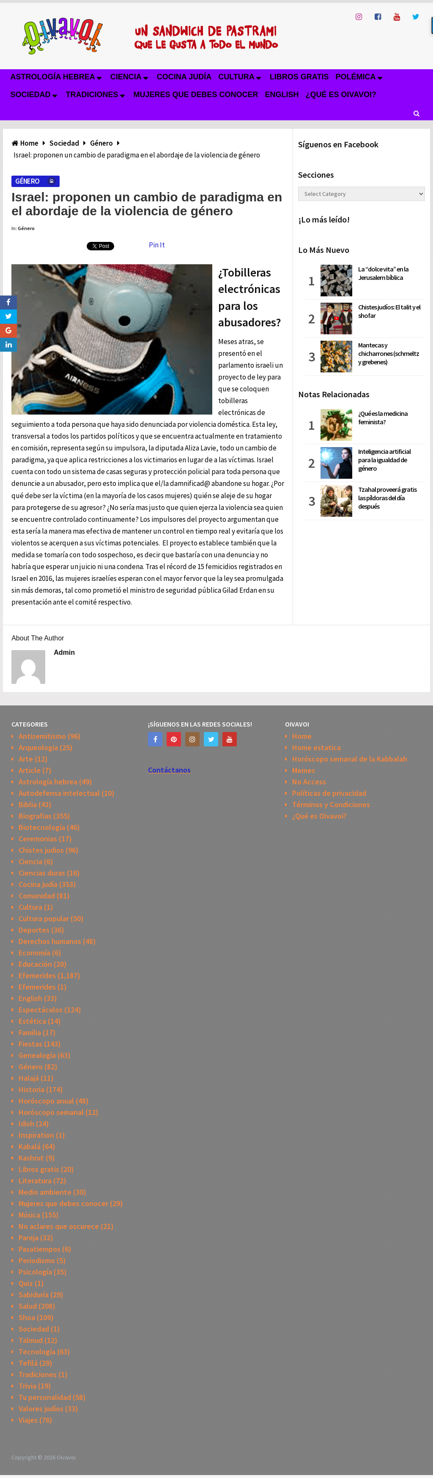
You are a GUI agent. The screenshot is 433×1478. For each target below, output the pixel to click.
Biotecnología (42, 827)
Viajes (28, 1420)
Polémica (356, 77)
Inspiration (36, 1135)
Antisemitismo (42, 736)
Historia (31, 1089)
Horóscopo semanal (51, 1112)
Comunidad (37, 895)
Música (29, 1215)
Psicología (35, 1272)
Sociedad (30, 94)
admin (64, 652)
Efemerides (37, 975)
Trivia (27, 1386)
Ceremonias (38, 838)
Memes (303, 770)
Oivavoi (66, 1457)
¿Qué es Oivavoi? (341, 94)
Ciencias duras (42, 873)
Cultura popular (44, 918)
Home (302, 736)
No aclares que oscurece (59, 1226)
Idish (26, 1123)
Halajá (29, 1078)
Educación (35, 964)
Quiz (26, 1283)
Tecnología (37, 1351)
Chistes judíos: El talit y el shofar (389, 311)
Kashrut (31, 1158)
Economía (34, 952)
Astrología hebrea (52, 77)
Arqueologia (38, 747)
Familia (30, 1032)
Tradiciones (92, 94)
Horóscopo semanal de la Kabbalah (349, 759)
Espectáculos (41, 1009)
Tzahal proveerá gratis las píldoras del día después (387, 497)
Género (27, 181)
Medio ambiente (45, 1192)
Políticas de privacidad (329, 793)
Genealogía (37, 1055)
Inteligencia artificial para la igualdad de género (384, 459)
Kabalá (30, 1146)
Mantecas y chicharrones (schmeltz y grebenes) (388, 353)
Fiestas (30, 1044)
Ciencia (126, 77)
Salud (28, 1306)
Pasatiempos (39, 1249)
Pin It (157, 244)
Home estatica (316, 747)
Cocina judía (184, 77)
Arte (26, 759)
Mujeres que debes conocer (196, 94)
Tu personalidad (45, 1397)
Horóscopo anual (46, 1101)
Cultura (236, 77)
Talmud (31, 1340)
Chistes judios (41, 850)
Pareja (28, 1237)
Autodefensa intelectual (59, 793)
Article (30, 770)
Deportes (34, 930)
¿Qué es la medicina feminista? (383, 417)
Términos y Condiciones (331, 804)
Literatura (35, 1180)
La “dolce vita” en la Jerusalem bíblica (383, 273)
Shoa (27, 1317)
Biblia (28, 804)
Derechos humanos (50, 941)
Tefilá (28, 1363)
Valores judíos (41, 1408)
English (282, 94)
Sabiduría (34, 1294)
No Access (309, 781)
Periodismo (37, 1260)
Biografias (35, 816)
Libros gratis (299, 77)
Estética (32, 1021)
